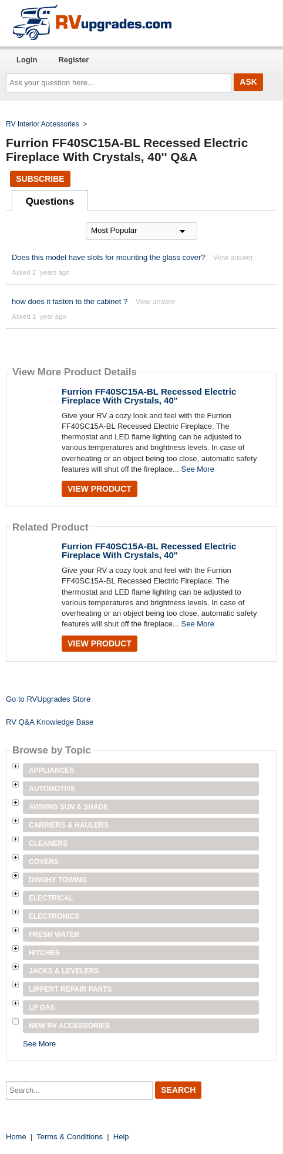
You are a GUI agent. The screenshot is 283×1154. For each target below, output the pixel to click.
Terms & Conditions (69, 1136)
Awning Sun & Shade (68, 807)
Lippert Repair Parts (70, 989)
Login (26, 59)
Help (121, 1136)
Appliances (51, 770)
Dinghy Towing (58, 880)
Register (73, 59)
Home (16, 1136)
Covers (44, 862)
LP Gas (42, 1007)
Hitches (44, 953)
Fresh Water (54, 934)
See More (197, 469)
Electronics (54, 916)
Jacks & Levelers (64, 971)
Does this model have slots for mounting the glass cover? (108, 257)
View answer (233, 258)
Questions (50, 201)
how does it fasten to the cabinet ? (69, 301)
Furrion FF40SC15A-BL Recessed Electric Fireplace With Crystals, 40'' (149, 395)
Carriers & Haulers (69, 825)
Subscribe (40, 179)
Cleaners (48, 843)
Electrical (51, 898)
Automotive (52, 789)
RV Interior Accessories (42, 124)
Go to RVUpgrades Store (48, 699)
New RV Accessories (69, 1026)
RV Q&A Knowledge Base (49, 722)
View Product (100, 488)
